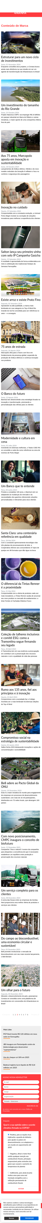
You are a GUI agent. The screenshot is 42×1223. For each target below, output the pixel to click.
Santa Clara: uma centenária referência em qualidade (19, 534)
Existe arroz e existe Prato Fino (21, 300)
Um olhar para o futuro (15, 990)
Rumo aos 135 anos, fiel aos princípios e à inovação (19, 691)
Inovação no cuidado (14, 207)
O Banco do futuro (13, 393)
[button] (4, 3)
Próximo (35, 1015)
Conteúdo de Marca (14, 25)
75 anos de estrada (13, 346)
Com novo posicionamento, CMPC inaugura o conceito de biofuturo (20, 839)
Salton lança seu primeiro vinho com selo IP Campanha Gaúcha (21, 253)
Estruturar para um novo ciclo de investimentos (20, 58)
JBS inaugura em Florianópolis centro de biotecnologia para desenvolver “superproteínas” (19, 1047)
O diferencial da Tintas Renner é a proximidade (20, 585)
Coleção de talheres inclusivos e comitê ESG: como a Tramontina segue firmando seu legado (20, 639)
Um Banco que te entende (17, 486)
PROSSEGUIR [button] (29, 1218)
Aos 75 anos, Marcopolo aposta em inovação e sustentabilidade (16, 159)
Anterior (6, 1015)
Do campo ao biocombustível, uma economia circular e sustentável (20, 942)
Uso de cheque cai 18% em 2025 (16, 1057)
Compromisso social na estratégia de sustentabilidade (20, 739)
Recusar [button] (11, 1218)
